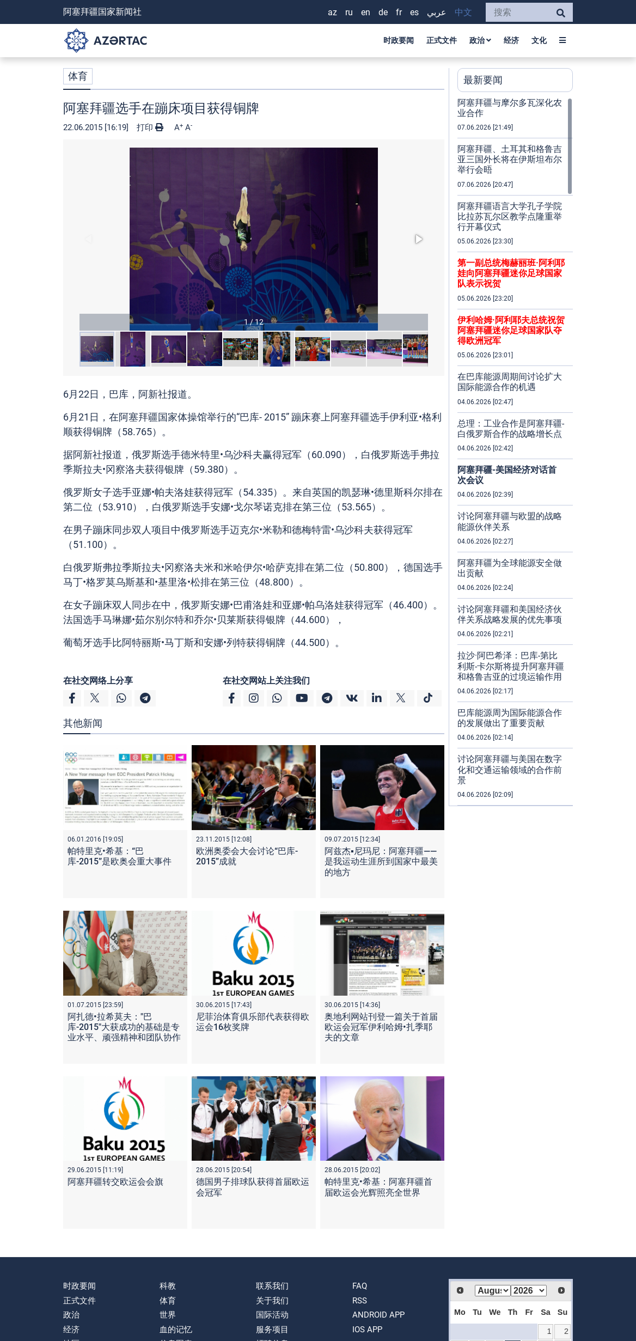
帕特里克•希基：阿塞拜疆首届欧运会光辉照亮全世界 (378, 1187)
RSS (359, 1301)
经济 (511, 40)
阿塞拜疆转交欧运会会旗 (115, 1182)
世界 (168, 1315)
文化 (539, 40)
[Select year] (529, 1290)
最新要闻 (483, 80)
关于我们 (272, 1301)
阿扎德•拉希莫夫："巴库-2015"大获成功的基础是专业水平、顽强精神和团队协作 (124, 1027)
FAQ (359, 1286)
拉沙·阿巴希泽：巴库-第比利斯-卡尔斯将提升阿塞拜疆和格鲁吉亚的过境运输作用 (510, 665)
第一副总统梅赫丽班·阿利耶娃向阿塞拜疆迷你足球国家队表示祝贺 (511, 273)
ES (414, 12)
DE (383, 12)
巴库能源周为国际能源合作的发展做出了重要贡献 (509, 718)
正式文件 (441, 40)
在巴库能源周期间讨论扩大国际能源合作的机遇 (509, 381)
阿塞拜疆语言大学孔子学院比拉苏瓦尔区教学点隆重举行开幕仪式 (509, 216)
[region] (515, 451)
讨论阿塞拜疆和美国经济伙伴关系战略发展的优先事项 (509, 614)
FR (399, 12)
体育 (78, 76)
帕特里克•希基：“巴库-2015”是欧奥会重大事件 (120, 856)
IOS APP (367, 1329)
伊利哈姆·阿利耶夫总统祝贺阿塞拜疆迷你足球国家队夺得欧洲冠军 (511, 330)
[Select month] (493, 1290)
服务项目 (272, 1329)
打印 (150, 127)
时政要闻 (398, 40)
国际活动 (272, 1315)
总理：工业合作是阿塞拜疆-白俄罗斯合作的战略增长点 (510, 428)
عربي (437, 12)
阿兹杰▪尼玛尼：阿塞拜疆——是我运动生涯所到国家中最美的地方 (381, 861)
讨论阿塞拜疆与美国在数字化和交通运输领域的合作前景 (509, 769)
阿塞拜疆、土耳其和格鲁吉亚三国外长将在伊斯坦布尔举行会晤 (509, 159)
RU (349, 12)
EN (365, 12)
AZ (332, 12)
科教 (168, 1286)
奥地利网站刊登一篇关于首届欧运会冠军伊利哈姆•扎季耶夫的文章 (381, 1027)
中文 (463, 12)
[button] (254, 239)
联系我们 (272, 1286)
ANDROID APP (378, 1315)
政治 (480, 40)
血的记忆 (176, 1329)
